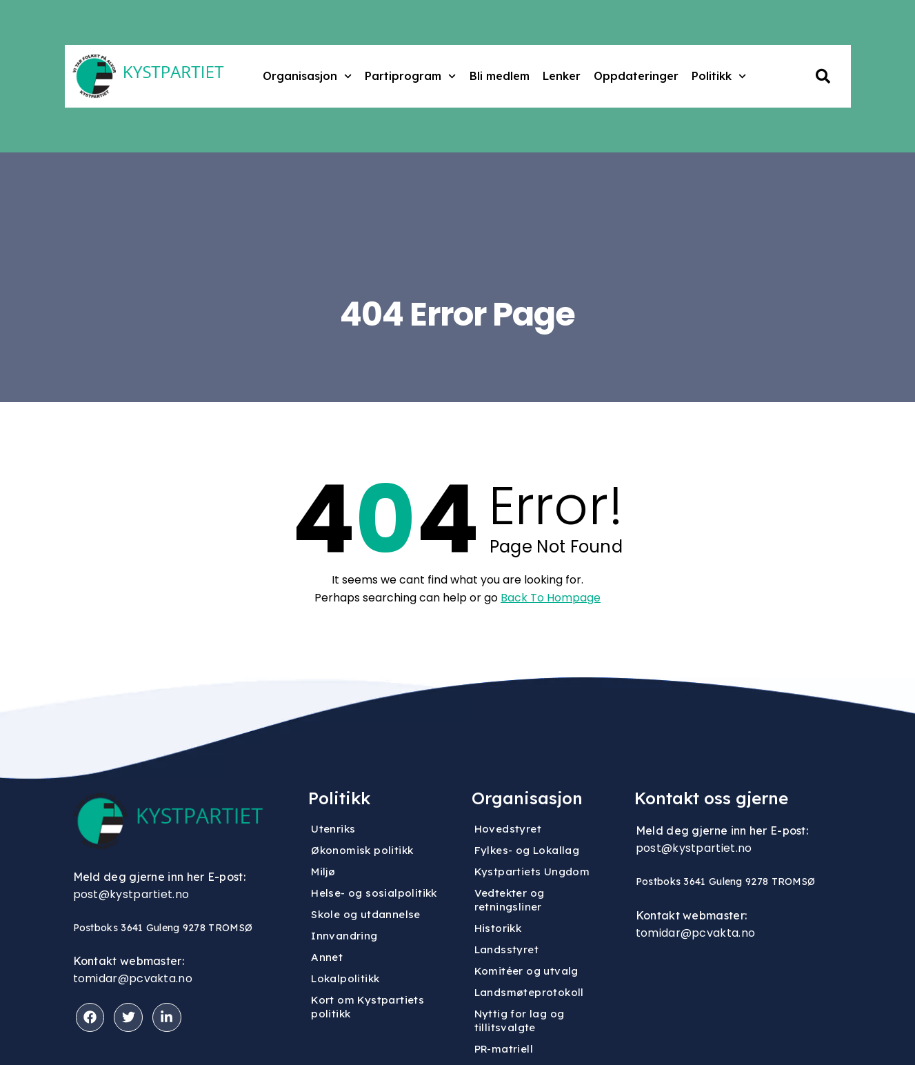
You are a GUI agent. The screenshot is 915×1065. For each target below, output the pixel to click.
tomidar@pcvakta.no (132, 978)
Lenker (562, 76)
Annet (327, 957)
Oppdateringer (636, 76)
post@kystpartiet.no (131, 894)
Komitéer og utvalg (526, 970)
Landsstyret (506, 949)
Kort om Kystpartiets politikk (367, 1006)
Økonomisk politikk (362, 850)
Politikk (719, 76)
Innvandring (344, 935)
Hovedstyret (507, 828)
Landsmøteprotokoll (529, 992)
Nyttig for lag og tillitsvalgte (519, 1020)
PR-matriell (503, 1048)
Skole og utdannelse (366, 914)
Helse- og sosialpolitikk (374, 892)
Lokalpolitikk (345, 978)
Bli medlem (500, 76)
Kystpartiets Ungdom (532, 871)
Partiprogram (410, 76)
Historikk (498, 928)
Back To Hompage (551, 598)
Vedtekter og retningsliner (509, 899)
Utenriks (333, 828)
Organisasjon (307, 76)
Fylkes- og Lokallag (527, 850)
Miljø (323, 871)
